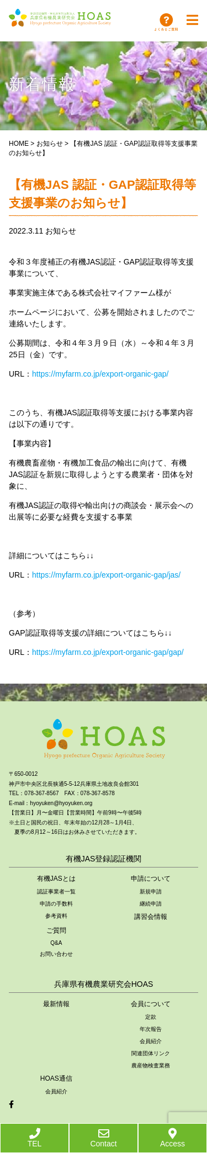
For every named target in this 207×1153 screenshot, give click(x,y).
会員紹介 (151, 1041)
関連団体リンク (150, 1053)
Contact (103, 1138)
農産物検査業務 (150, 1065)
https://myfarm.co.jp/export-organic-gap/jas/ (106, 574)
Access (172, 1138)
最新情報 (56, 1004)
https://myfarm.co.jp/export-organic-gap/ (100, 373)
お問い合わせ (56, 954)
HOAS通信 (56, 1078)
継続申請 (151, 904)
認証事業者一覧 (56, 891)
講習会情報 (150, 917)
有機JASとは (56, 878)
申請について (151, 878)
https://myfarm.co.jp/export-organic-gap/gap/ (108, 652)
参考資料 (56, 916)
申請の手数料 (56, 904)
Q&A (56, 943)
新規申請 (151, 891)
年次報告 (151, 1029)
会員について (151, 1004)
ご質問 (56, 930)
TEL (35, 1138)
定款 (150, 1017)
